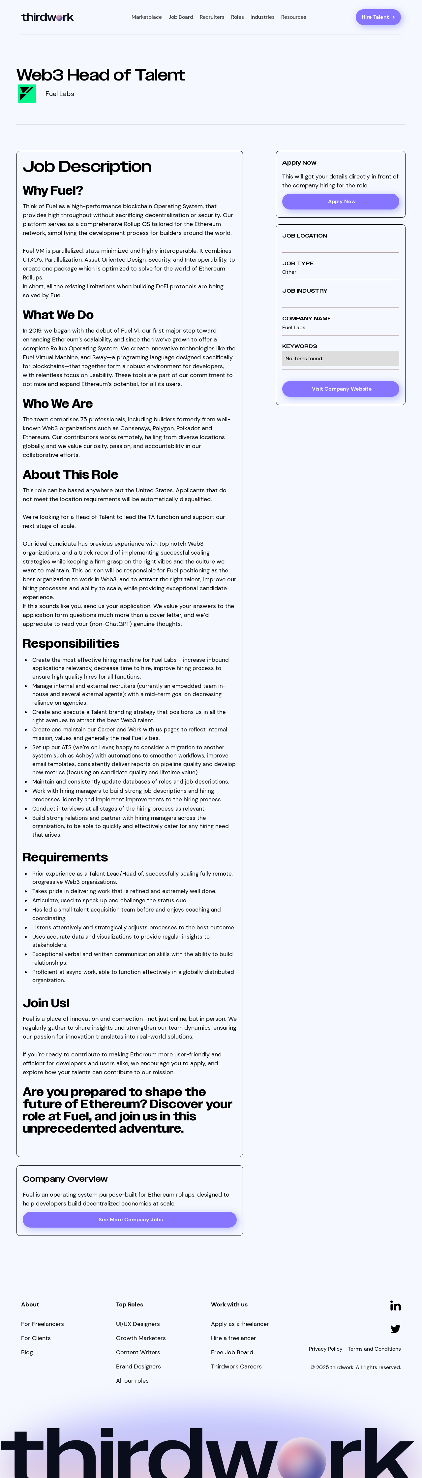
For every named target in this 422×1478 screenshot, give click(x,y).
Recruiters (212, 17)
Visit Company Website (342, 388)
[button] (147, 17)
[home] (47, 17)
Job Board (180, 17)
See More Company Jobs (131, 1219)
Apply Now (342, 201)
